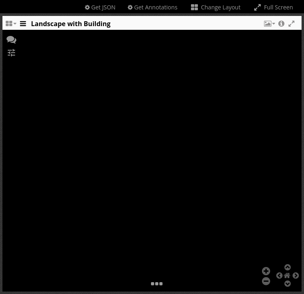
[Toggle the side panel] (23, 26)
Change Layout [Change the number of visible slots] (215, 7)
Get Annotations (153, 7)
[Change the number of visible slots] (10, 26)
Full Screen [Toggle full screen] (273, 7)
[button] (269, 26)
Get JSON (100, 7)
